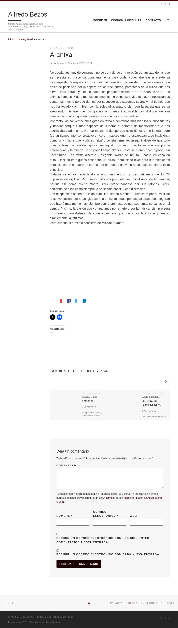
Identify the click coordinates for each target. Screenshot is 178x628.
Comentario (68, 465)
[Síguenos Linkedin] (169, 4)
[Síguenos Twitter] (165, 4)
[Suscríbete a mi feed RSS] (161, 4)
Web (133, 515)
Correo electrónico (105, 513)
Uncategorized (25, 39)
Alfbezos (59, 63)
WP (24, 622)
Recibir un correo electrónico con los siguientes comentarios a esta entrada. (102, 539)
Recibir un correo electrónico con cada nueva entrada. (108, 554)
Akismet (107, 497)
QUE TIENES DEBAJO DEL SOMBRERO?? (151, 401)
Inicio (11, 39)
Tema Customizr (54, 622)
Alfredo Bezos (25, 617)
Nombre (64, 515)
